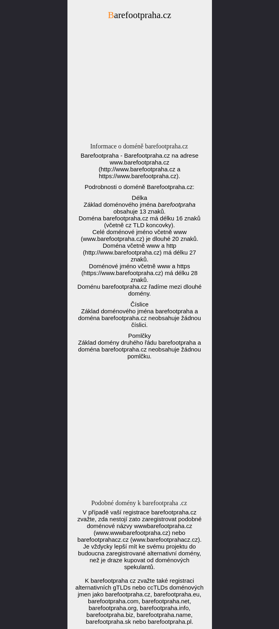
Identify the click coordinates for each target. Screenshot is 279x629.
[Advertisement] (139, 83)
